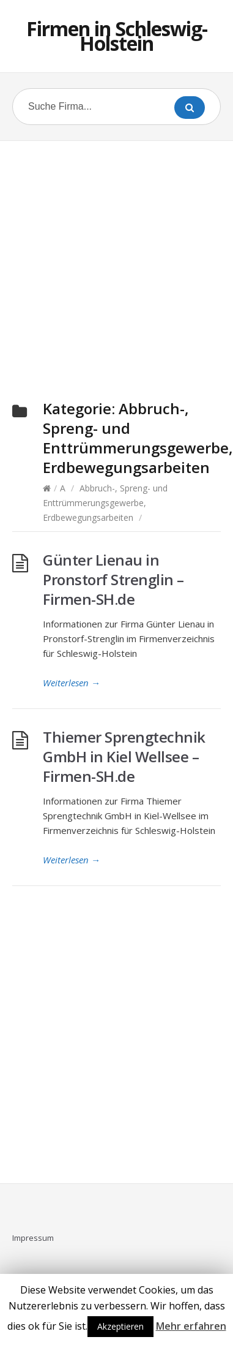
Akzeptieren (120, 1326)
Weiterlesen (71, 682)
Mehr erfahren (191, 1326)
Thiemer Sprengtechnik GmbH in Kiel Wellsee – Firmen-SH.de (124, 756)
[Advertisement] (116, 256)
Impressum (33, 1237)
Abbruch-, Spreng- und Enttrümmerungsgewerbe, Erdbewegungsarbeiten (105, 502)
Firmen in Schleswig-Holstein (116, 35)
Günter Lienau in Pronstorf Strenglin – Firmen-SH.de (113, 579)
